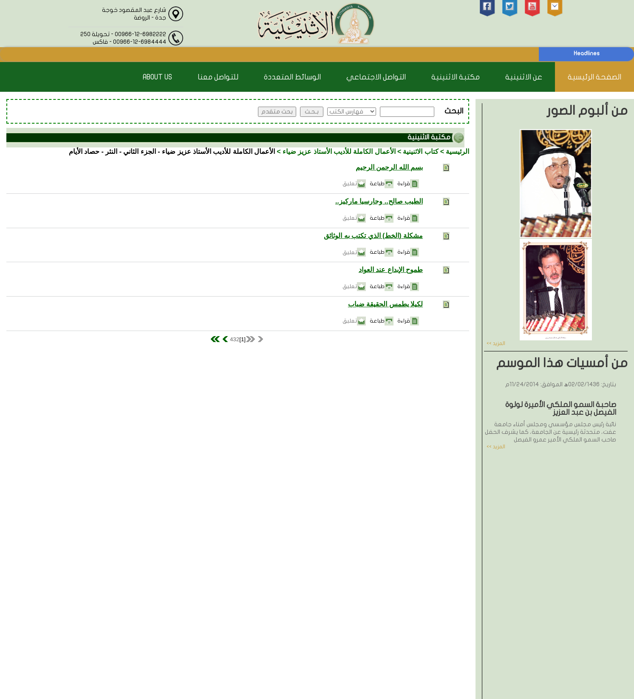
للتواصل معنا (218, 77)
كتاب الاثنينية (420, 151)
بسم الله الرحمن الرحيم (389, 167)
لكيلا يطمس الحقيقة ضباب (385, 304)
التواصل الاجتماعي (376, 77)
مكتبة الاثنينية (455, 77)
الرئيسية (457, 151)
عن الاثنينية (523, 77)
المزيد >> (496, 343)
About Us (157, 77)
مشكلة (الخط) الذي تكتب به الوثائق (373, 235)
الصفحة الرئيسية (594, 77)
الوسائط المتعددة (292, 77)
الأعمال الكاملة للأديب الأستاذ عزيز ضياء (339, 151)
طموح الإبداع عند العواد (391, 269)
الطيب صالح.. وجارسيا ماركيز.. (379, 201)
